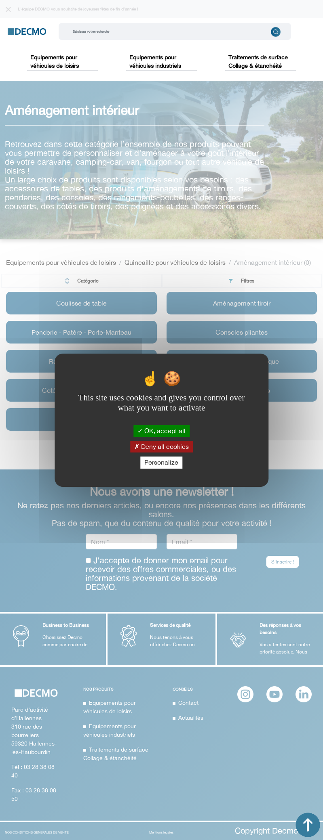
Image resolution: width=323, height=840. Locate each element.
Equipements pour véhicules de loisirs (54, 61)
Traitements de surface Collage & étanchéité (258, 61)
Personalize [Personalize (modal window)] (161, 462)
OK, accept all (161, 430)
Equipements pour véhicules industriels (155, 61)
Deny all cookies (161, 446)
